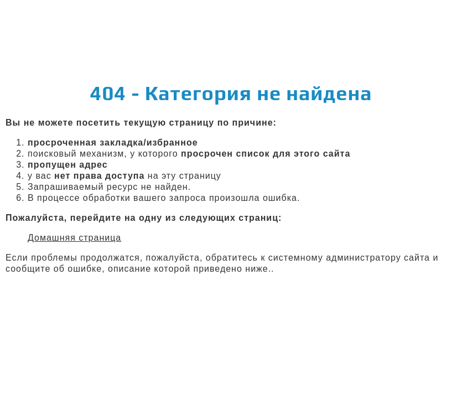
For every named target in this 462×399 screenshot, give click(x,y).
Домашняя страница (74, 237)
